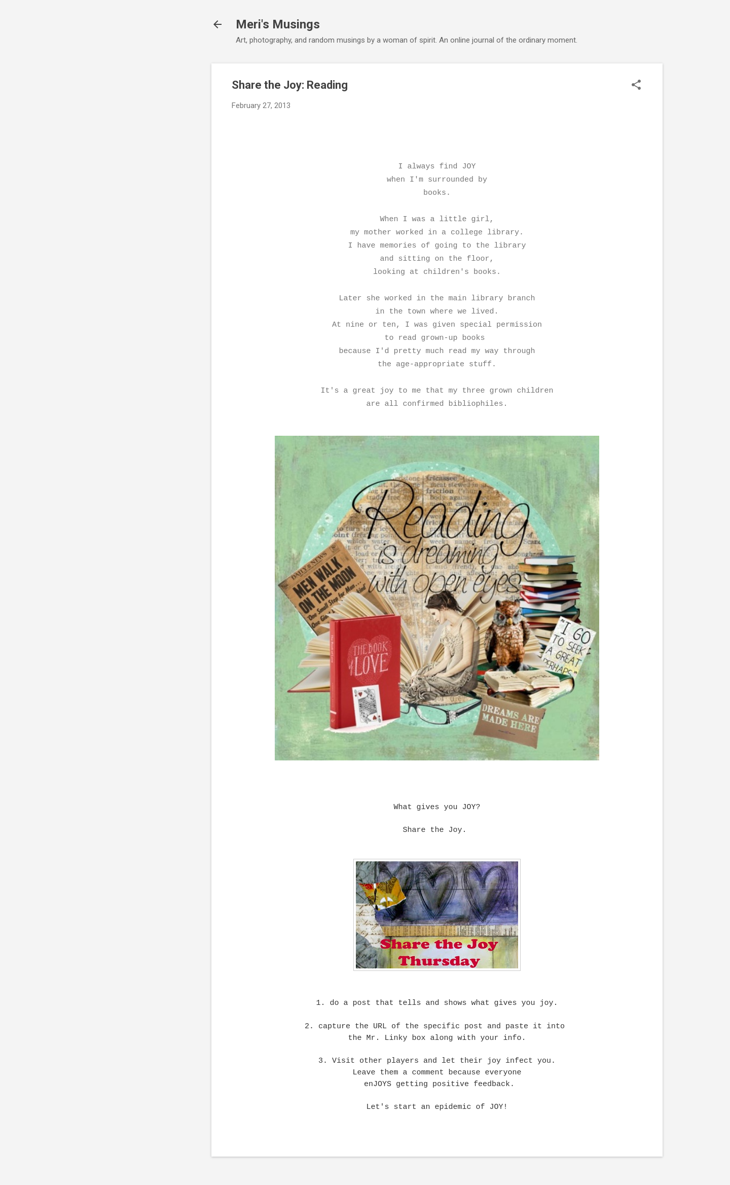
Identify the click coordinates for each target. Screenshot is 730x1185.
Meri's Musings (278, 24)
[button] (636, 86)
